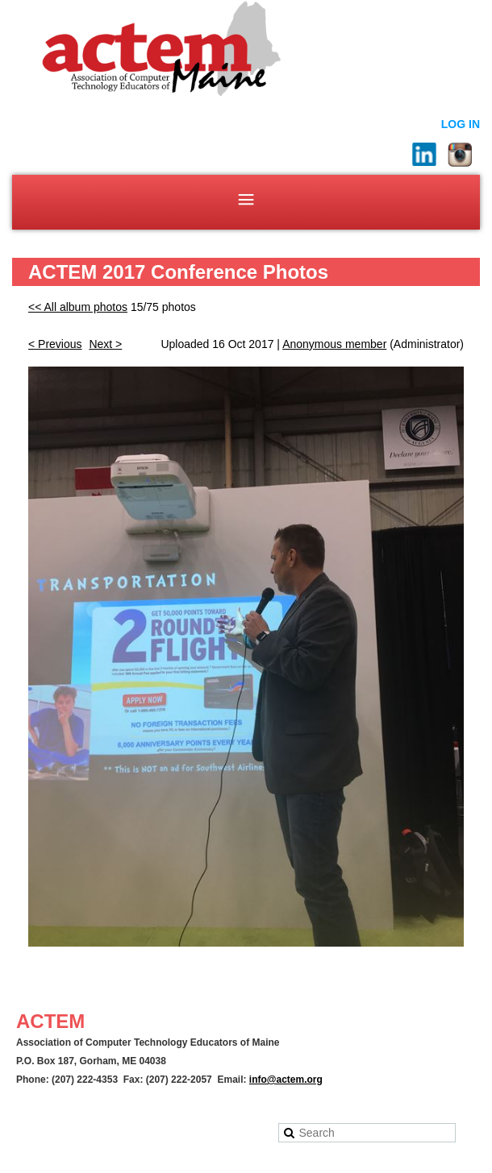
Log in (460, 124)
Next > (105, 344)
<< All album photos (77, 307)
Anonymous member (334, 344)
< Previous (55, 344)
